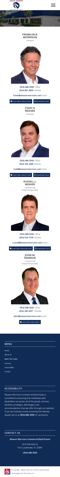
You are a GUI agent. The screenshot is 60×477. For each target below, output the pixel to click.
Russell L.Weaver (30, 183)
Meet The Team (11, 359)
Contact (7, 371)
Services (8, 363)
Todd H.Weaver (30, 109)
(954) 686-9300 (27, 415)
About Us (8, 354)
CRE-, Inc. (28, 473)
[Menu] (51, 5)
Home (7, 350)
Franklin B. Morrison (30, 36)
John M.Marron (30, 256)
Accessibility (9, 367)
